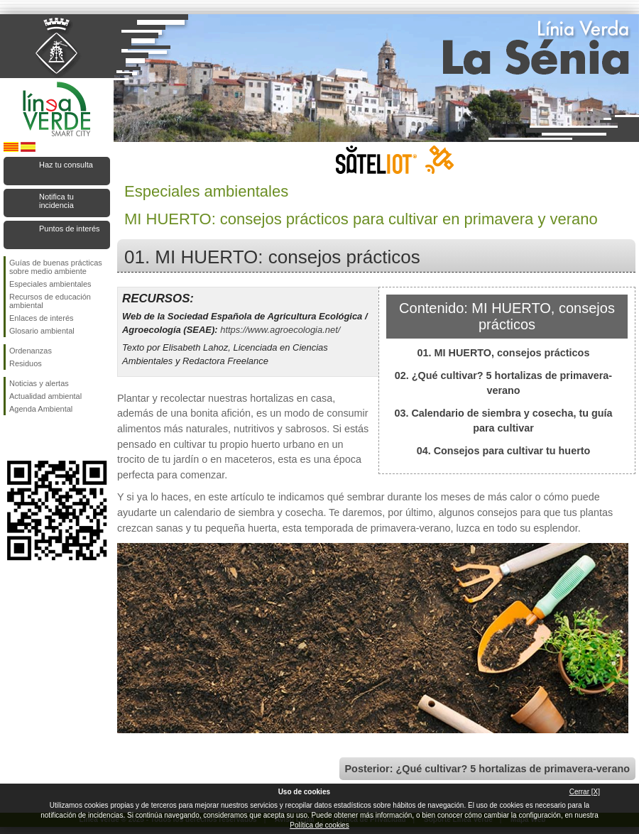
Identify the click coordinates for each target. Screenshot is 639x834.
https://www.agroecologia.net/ (280, 329)
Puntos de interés (69, 228)
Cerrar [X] (584, 792)
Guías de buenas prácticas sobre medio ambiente (55, 266)
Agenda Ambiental (40, 409)
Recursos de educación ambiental (50, 300)
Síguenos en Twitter (35, 437)
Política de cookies (319, 825)
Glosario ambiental (42, 331)
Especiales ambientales (50, 284)
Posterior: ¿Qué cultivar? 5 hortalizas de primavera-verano (487, 768)
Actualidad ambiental (45, 396)
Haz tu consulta (66, 164)
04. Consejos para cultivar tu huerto (504, 450)
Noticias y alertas (39, 383)
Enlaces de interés (41, 318)
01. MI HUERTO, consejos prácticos (503, 352)
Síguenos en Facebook (12, 437)
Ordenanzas (30, 350)
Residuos (25, 363)
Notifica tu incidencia (56, 200)
